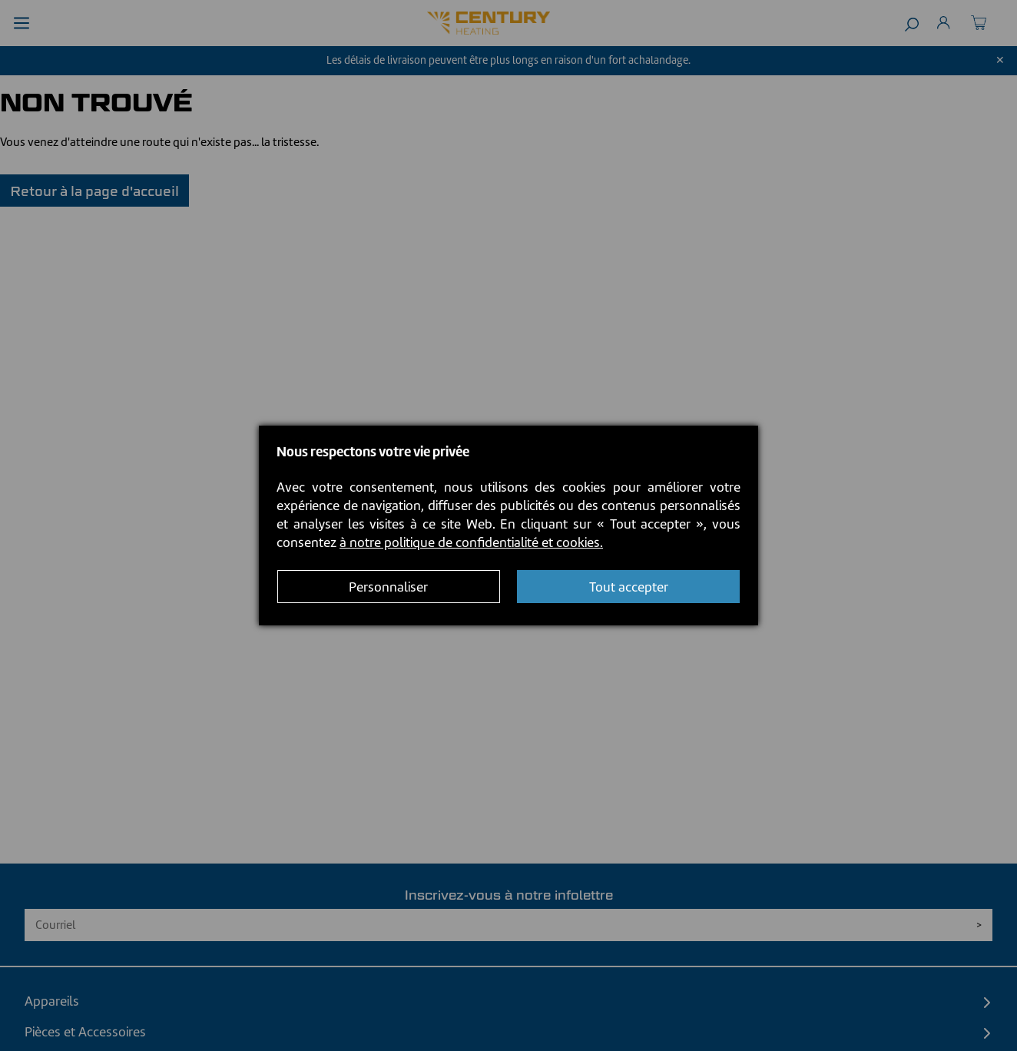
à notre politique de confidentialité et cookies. (471, 542)
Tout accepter (628, 587)
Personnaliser (388, 587)
